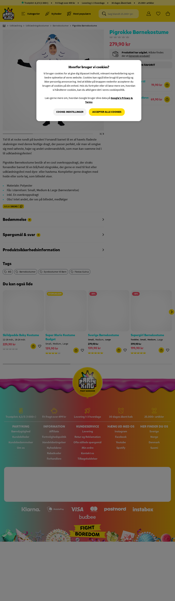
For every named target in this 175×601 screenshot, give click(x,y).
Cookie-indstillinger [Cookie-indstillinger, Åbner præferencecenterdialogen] (69, 112)
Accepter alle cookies (106, 112)
